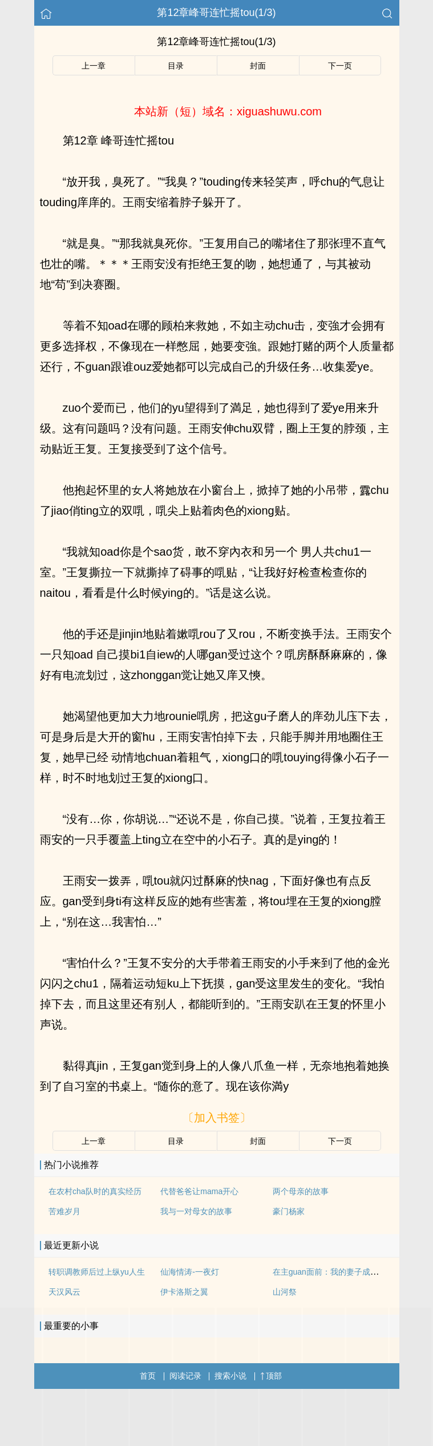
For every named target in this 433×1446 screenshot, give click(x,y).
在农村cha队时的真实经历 (94, 1191)
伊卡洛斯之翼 (184, 1291)
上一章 (94, 65)
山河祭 (285, 1291)
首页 (148, 1375)
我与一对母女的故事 (196, 1211)
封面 (258, 65)
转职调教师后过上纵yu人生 (96, 1271)
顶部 (271, 1375)
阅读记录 (185, 1375)
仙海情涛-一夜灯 (189, 1271)
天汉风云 (64, 1291)
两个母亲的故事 (301, 1191)
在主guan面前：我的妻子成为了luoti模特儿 (349, 1271)
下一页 (340, 65)
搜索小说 (230, 1375)
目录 (176, 65)
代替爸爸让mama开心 (199, 1191)
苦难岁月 (64, 1211)
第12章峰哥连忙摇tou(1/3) (216, 12)
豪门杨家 (289, 1211)
